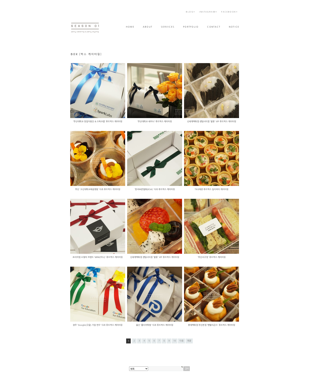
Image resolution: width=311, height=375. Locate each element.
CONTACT (213, 27)
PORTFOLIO (191, 27)
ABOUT (147, 27)
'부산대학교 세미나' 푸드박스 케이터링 (154, 121)
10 (174, 341)
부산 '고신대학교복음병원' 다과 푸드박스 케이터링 (97, 189)
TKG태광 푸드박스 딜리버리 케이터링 (211, 189)
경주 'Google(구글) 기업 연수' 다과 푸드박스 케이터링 (98, 325)
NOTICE (234, 27)
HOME (130, 27)
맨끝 (189, 341)
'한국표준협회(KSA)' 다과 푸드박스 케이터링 (154, 189)
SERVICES (168, 27)
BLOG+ (190, 12)
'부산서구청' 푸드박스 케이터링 (212, 257)
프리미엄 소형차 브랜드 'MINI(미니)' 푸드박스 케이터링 (98, 257)
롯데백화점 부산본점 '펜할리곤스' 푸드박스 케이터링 (211, 325)
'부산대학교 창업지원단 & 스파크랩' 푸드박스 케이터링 (97, 121)
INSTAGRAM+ (208, 12)
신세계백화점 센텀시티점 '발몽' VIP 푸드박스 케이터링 (211, 121)
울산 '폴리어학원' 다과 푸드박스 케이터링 (154, 325)
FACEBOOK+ (229, 12)
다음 (181, 341)
